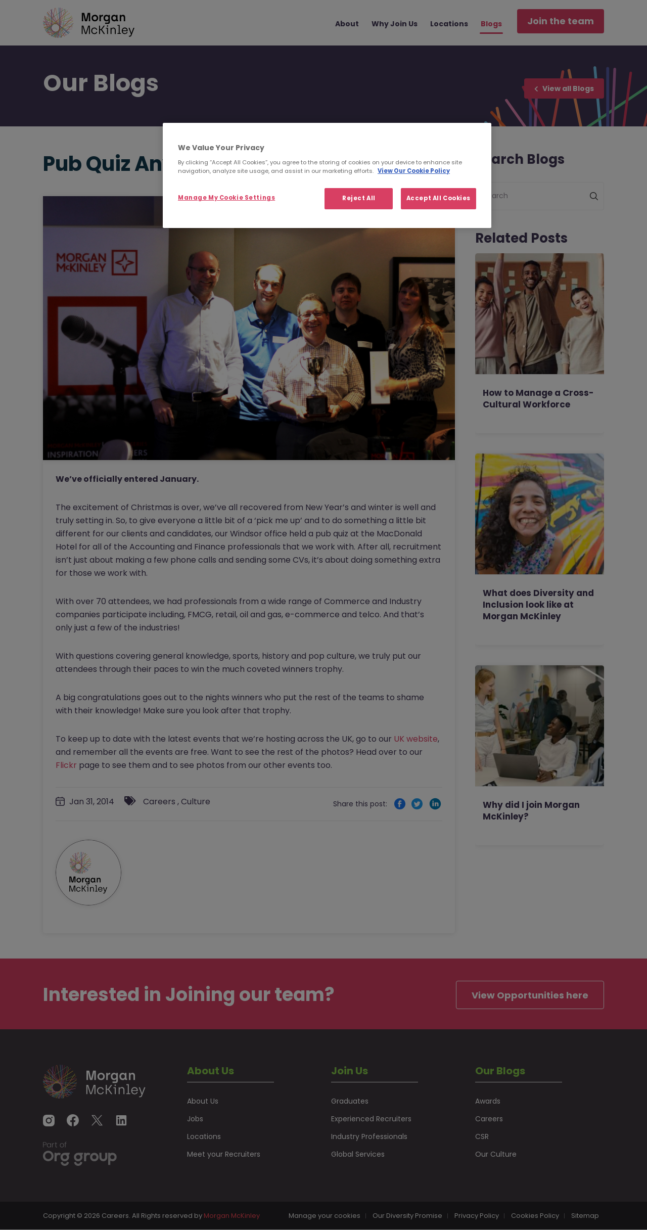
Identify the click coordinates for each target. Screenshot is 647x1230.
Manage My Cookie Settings (226, 198)
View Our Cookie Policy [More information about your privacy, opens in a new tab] (414, 171)
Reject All (359, 198)
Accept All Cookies (438, 198)
